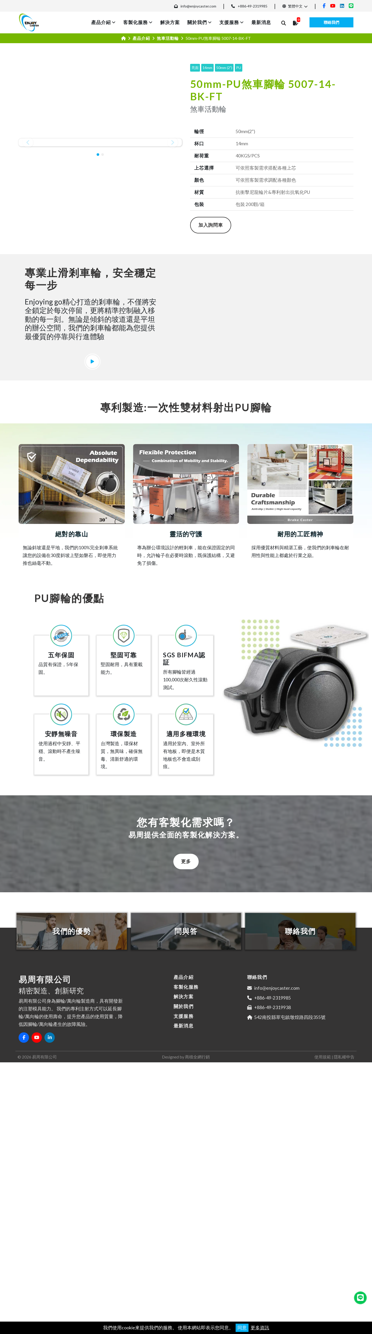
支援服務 (229, 22)
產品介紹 (101, 22)
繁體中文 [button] (292, 6)
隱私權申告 (344, 1289)
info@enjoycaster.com (198, 6)
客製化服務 (135, 22)
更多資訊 (260, 1327)
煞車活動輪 (168, 38)
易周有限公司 (44, 1289)
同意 (242, 1327)
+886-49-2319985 (252, 6)
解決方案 (170, 22)
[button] (28, 145)
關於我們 (197, 22)
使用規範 (322, 1289)
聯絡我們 (331, 22)
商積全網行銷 (197, 1289)
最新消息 (261, 22)
